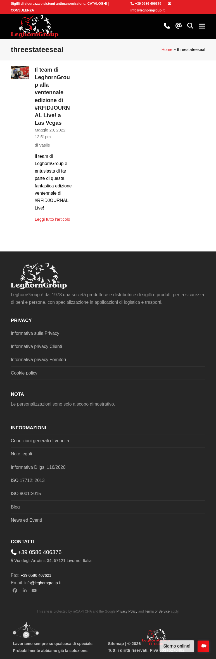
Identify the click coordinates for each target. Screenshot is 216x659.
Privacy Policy (127, 611)
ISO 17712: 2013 (28, 480)
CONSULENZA (22, 10)
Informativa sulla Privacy (35, 333)
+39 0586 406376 (146, 4)
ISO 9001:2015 (26, 493)
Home (167, 49)
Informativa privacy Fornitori (38, 359)
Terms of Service (157, 611)
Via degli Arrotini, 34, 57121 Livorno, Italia (53, 560)
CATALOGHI (97, 4)
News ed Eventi (26, 520)
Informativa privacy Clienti (36, 346)
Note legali (21, 453)
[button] (190, 26)
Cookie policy (24, 373)
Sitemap (116, 643)
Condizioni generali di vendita (40, 440)
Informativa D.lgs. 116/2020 (38, 467)
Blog (15, 507)
